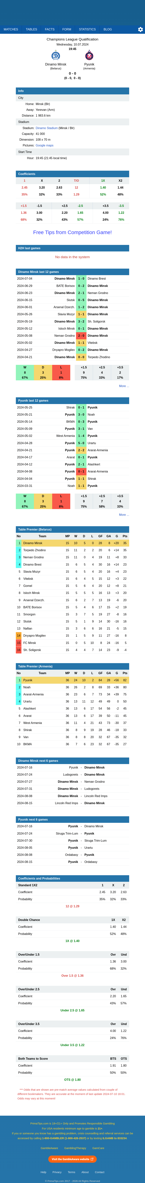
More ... (124, 386)
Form (66, 29)
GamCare (98, 1148)
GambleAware (49, 1148)
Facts (50, 29)
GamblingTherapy (75, 1148)
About (85, 1172)
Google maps (44, 145)
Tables (31, 29)
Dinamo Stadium (47, 128)
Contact (99, 1172)
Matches (11, 29)
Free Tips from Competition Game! (72, 232)
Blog (108, 29)
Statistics (87, 29)
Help (43, 1172)
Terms (71, 1172)
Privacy (57, 1172)
